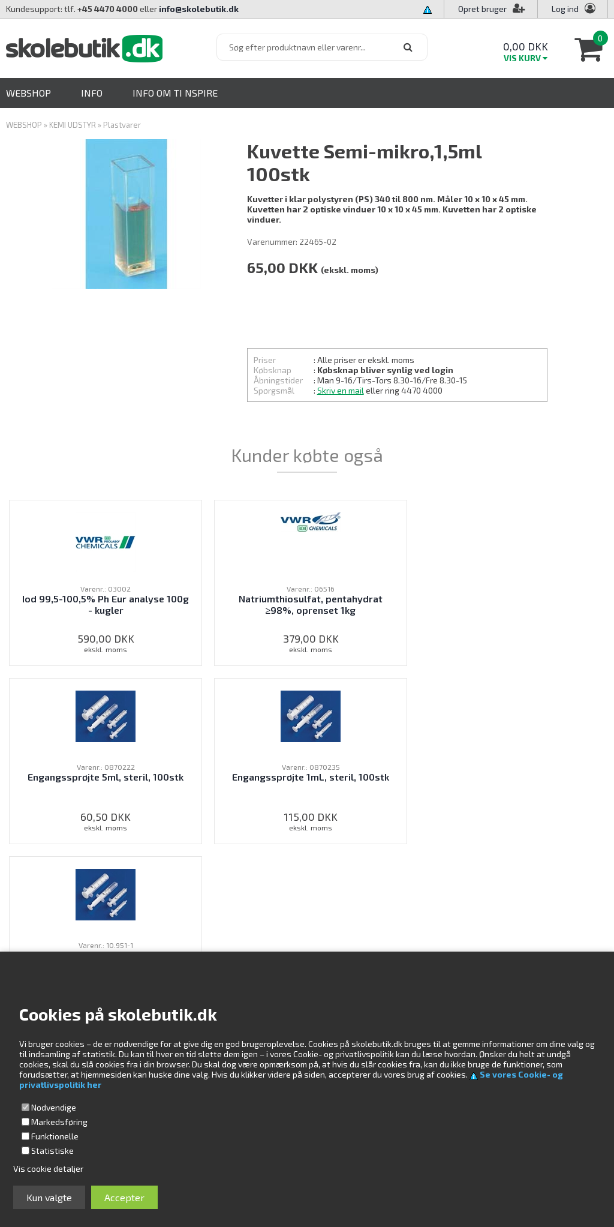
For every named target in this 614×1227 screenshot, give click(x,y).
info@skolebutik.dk (199, 9)
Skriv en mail (340, 390)
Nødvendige (53, 1107)
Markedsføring (59, 1122)
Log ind (565, 9)
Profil (386, 944)
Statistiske (52, 1150)
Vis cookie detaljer (48, 1168)
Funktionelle (55, 1136)
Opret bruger (491, 9)
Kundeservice (402, 931)
